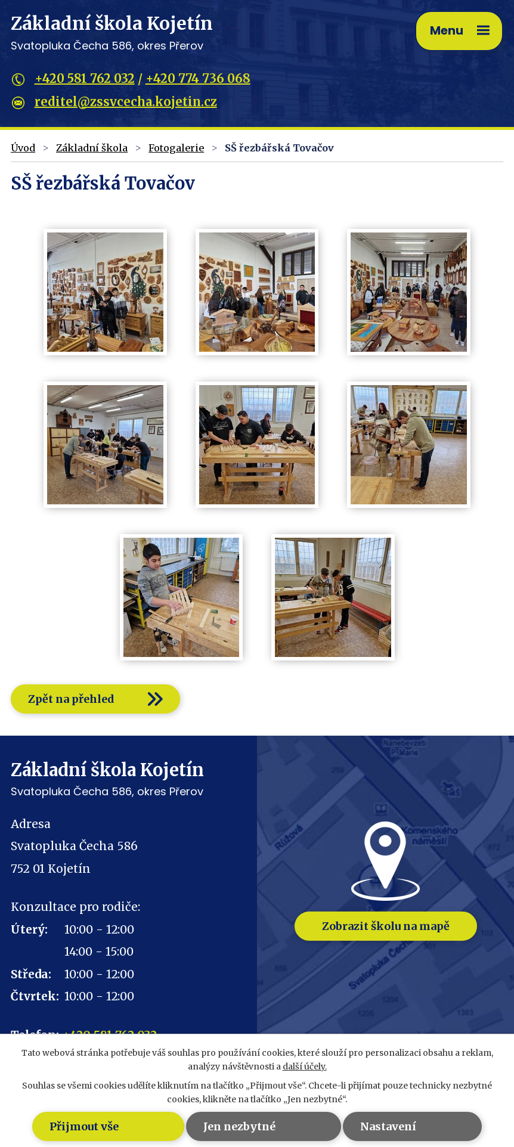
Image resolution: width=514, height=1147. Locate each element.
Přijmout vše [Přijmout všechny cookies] (84, 1126)
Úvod (23, 148)
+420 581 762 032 (85, 78)
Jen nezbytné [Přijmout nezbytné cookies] (239, 1126)
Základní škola (92, 148)
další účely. (305, 1066)
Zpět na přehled (71, 699)
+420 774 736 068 (197, 78)
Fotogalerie (176, 148)
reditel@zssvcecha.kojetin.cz (126, 101)
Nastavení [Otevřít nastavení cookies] (388, 1126)
